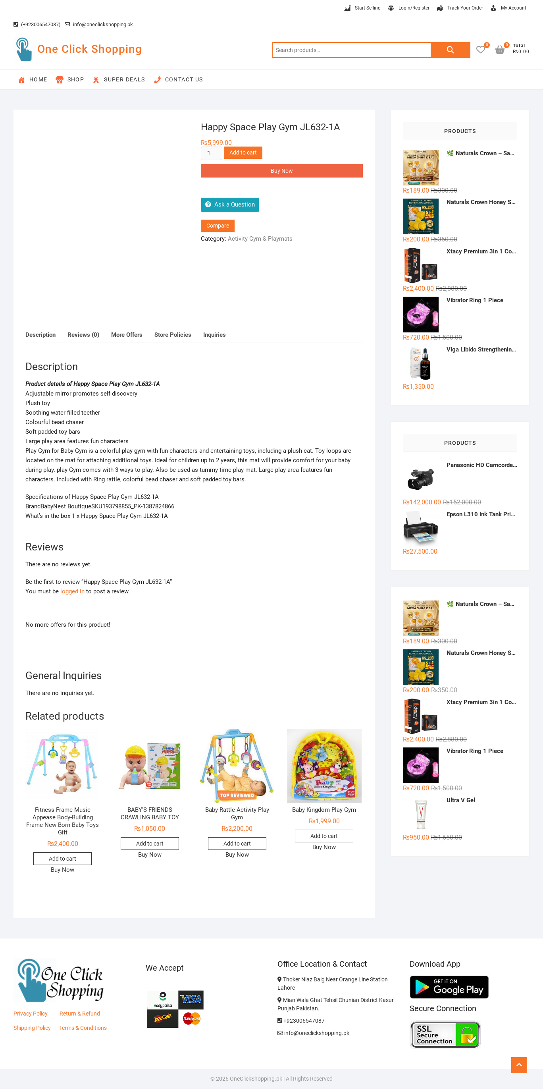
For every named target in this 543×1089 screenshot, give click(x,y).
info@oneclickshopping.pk (99, 24)
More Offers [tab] (126, 334)
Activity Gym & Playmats (260, 238)
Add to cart (243, 152)
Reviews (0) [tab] (83, 334)
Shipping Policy (32, 1028)
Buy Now (282, 171)
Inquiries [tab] (214, 334)
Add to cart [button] (62, 858)
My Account (507, 8)
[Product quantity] (211, 153)
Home (32, 80)
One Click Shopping (89, 49)
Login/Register (408, 8)
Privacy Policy (30, 1013)
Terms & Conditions (83, 1028)
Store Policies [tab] (172, 334)
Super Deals (118, 80)
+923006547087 (301, 1021)
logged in (72, 591)
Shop (70, 80)
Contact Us (178, 80)
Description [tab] (40, 334)
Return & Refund (80, 1013)
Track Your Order (459, 8)
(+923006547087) (37, 24)
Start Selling (362, 8)
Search (450, 50)
